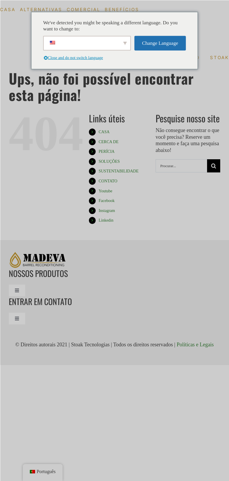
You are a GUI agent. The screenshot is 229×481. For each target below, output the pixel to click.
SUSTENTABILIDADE (119, 171)
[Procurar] (213, 165)
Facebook (106, 200)
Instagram (107, 210)
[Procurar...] (181, 165)
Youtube (105, 191)
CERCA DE (108, 142)
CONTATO (108, 181)
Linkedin (106, 220)
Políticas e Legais (195, 345)
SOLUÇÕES (109, 161)
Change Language (160, 43)
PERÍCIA (106, 151)
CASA (104, 132)
